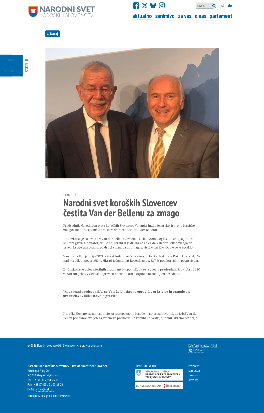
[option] (132, 113)
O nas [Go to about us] (200, 15)
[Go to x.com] (144, 5)
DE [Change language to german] (230, 5)
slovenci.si (194, 375)
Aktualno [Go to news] (142, 15)
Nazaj (52, 33)
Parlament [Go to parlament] (221, 15)
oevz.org (193, 380)
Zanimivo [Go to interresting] (165, 15)
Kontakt (204, 345)
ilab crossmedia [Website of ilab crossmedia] (61, 395)
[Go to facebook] (136, 5)
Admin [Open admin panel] (214, 345)
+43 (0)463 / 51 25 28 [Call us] (45, 380)
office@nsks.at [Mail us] (45, 389)
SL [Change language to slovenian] (222, 5)
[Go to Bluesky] (152, 5)
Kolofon (193, 345)
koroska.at (194, 370)
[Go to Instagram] (161, 5)
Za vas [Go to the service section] (184, 15)
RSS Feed (196, 350)
